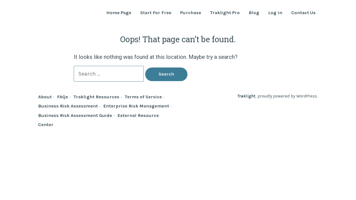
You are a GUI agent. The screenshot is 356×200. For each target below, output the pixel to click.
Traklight (246, 96)
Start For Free (155, 13)
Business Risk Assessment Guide (75, 115)
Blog (254, 13)
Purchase (190, 13)
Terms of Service (143, 96)
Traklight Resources (96, 96)
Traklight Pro (225, 13)
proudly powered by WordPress (287, 96)
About (45, 96)
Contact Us (303, 13)
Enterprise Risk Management (136, 106)
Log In (275, 13)
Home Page (118, 13)
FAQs (62, 96)
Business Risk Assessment (68, 106)
